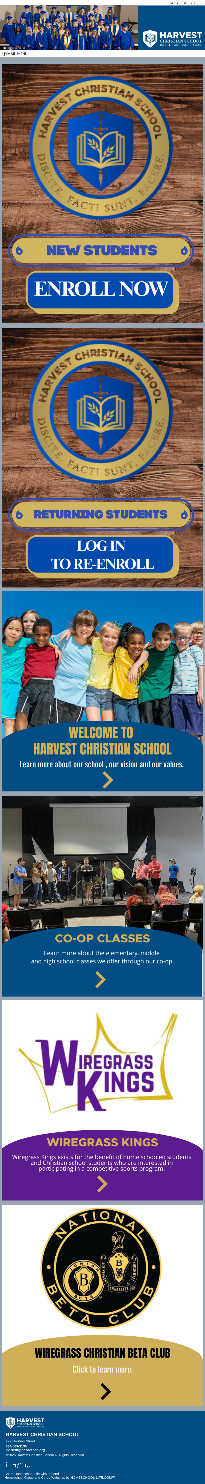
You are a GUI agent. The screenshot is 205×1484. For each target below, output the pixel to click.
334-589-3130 (16, 1446)
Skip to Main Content (104, 1455)
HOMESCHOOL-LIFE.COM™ (92, 1477)
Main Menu (15, 54)
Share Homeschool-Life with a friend (32, 1474)
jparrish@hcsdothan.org (25, 1450)
